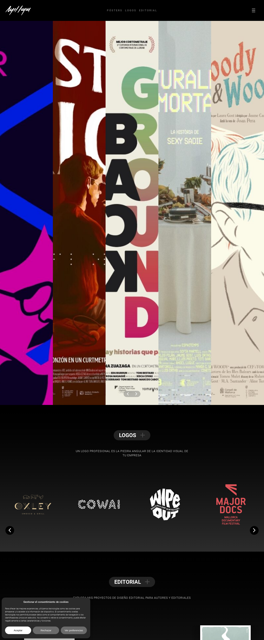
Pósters (114, 10)
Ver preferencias (74, 630)
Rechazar (46, 630)
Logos (130, 10)
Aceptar (18, 630)
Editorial (148, 10)
